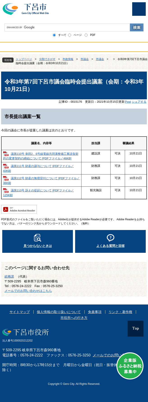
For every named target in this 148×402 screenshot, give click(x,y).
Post (128, 101)
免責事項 (95, 312)
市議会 (85, 59)
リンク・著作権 (120, 312)
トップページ (24, 59)
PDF (92, 35)
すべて (62, 35)
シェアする (139, 101)
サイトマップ (19, 312)
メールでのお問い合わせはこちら (28, 291)
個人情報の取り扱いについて (59, 312)
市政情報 (67, 59)
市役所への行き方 (74, 318)
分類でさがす (47, 59)
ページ (78, 35)
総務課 (9, 276)
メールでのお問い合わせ (112, 355)
